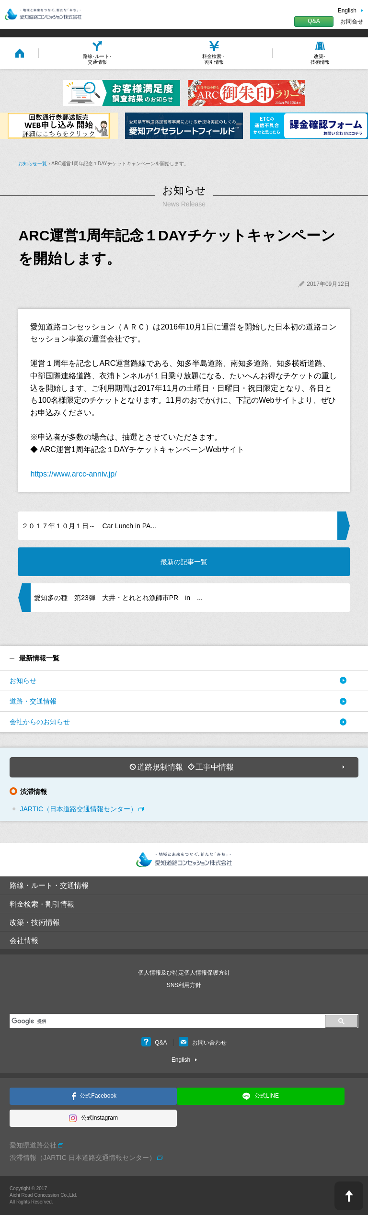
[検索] (166, 1021)
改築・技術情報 (35, 922)
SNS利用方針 (184, 985)
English (347, 10)
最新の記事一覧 (184, 562)
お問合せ (351, 21)
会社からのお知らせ (40, 722)
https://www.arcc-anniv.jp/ (73, 474)
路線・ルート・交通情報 (49, 885)
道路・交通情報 (33, 701)
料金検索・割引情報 (42, 904)
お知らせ (23, 680)
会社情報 (24, 940)
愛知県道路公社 (33, 1145)
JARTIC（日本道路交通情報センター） (78, 809)
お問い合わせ (203, 1042)
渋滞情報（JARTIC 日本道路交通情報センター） (83, 1157)
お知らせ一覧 (32, 163)
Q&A (314, 21)
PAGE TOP (348, 1195)
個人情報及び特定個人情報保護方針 (184, 972)
